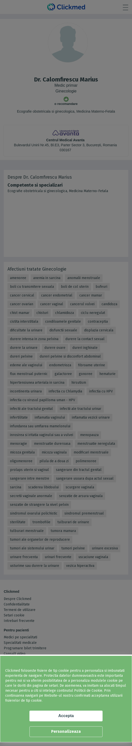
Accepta (66, 716)
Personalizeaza (66, 731)
